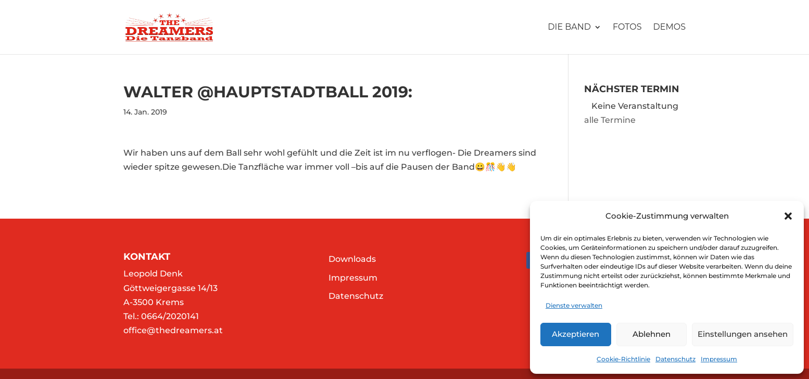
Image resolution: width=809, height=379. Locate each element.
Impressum (719, 359)
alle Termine (610, 120)
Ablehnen (652, 334)
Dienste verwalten (574, 305)
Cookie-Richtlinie (623, 359)
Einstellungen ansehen (743, 334)
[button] (788, 216)
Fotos (627, 27)
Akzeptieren (575, 334)
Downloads (352, 259)
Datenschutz (675, 359)
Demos (669, 27)
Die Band (569, 27)
